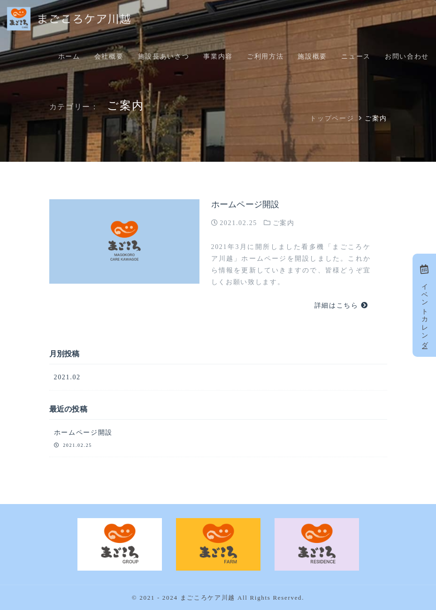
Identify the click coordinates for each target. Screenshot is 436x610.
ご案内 (284, 222)
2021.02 (67, 377)
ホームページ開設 (245, 204)
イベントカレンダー (424, 305)
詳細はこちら (341, 305)
